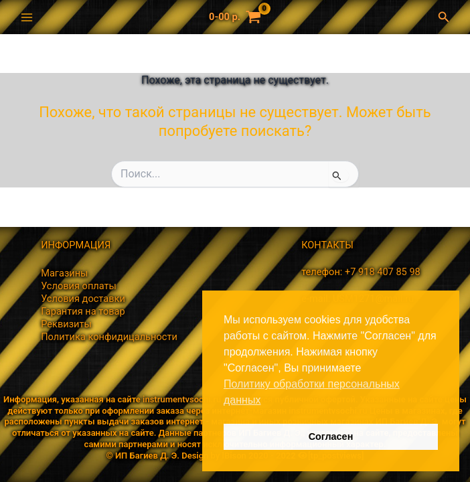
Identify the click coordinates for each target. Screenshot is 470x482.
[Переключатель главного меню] (26, 16)
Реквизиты (66, 324)
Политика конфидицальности (109, 337)
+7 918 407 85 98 (382, 272)
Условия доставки (83, 299)
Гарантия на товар (83, 311)
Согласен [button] (331, 436)
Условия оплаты (78, 286)
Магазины (64, 273)
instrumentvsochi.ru (182, 399)
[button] (447, 17)
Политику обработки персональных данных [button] (312, 392)
